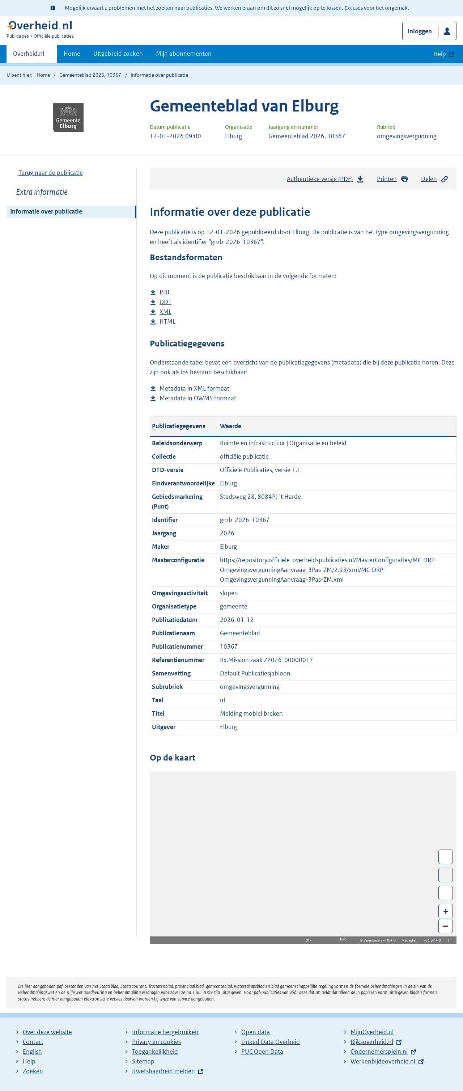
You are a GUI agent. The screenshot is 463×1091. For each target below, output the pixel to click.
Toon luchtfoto (446, 875)
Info (343, 939)
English (32, 1052)
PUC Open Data (262, 1052)
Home (72, 54)
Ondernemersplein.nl (379, 1052)
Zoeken (33, 1071)
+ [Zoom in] (446, 911)
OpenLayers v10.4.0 (381, 940)
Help (29, 1061)
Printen (392, 179)
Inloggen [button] (420, 31)
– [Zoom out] (446, 925)
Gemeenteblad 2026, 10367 (90, 75)
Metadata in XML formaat (194, 388)
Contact (33, 1042)
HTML (167, 322)
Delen (435, 179)
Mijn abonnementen (184, 54)
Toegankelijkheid (155, 1052)
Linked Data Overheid (270, 1042)
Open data (255, 1032)
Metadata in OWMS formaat (198, 398)
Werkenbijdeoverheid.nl (383, 1061)
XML (165, 312)
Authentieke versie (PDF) (325, 180)
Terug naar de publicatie (50, 173)
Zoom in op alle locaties (446, 893)
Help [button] (439, 54)
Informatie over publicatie (46, 211)
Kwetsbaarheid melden (163, 1071)
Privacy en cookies (156, 1042)
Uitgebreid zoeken (118, 54)
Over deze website (47, 1032)
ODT (165, 302)
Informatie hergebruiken (165, 1032)
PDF (165, 292)
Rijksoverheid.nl (372, 1042)
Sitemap (143, 1061)
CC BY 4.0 (435, 940)
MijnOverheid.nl (372, 1032)
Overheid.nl (28, 56)
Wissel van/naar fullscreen (446, 857)
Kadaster (411, 940)
